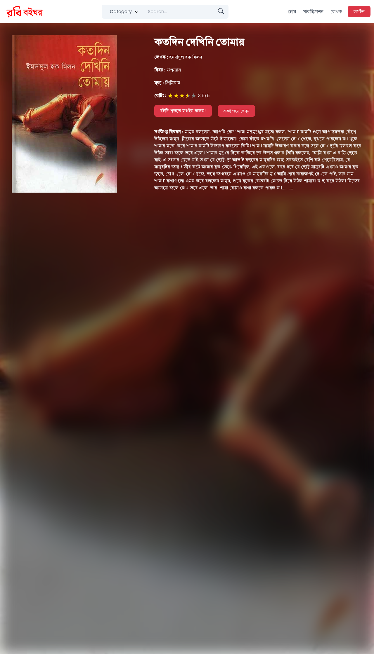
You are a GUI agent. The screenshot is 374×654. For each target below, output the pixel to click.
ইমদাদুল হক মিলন (178, 57)
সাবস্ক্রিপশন (313, 11)
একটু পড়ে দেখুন (237, 111)
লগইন (359, 11)
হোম (292, 11)
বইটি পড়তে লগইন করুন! (183, 110)
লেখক (336, 11)
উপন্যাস (167, 70)
